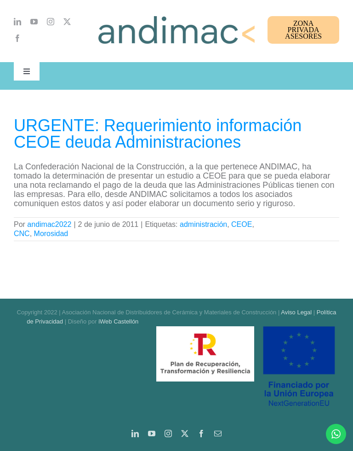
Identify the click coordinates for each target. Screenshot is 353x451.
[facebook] (17, 38)
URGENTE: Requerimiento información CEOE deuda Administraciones (158, 133)
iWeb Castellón (118, 321)
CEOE (241, 224)
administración (203, 224)
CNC (22, 233)
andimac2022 (49, 224)
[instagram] (50, 21)
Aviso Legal (296, 312)
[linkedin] (17, 21)
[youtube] (34, 21)
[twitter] (67, 21)
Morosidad (51, 233)
